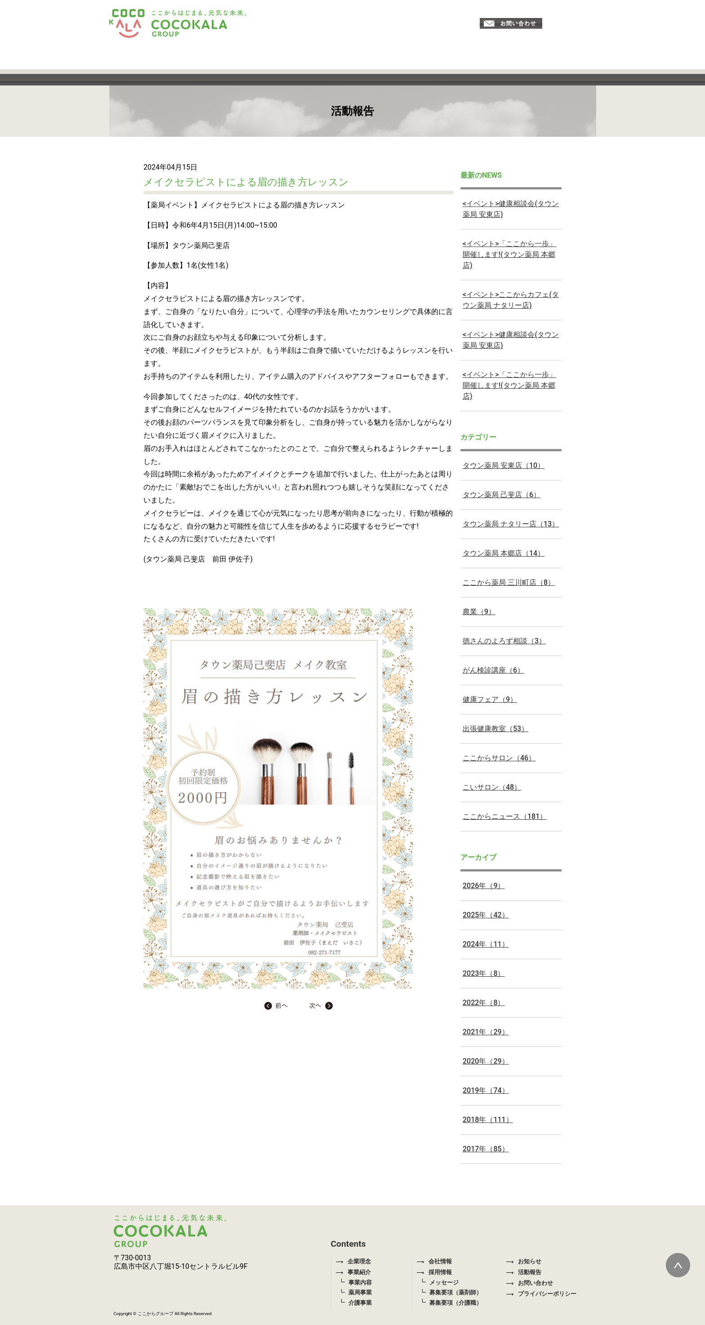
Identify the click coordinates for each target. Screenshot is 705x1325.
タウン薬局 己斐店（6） (501, 494)
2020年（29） (486, 1061)
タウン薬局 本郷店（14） (503, 553)
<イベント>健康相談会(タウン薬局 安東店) (511, 209)
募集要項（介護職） (455, 1302)
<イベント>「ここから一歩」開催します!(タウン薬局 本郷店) (509, 254)
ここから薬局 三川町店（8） (509, 582)
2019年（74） (486, 1090)
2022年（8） (483, 1002)
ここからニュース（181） (505, 816)
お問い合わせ (529, 1283)
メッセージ (444, 1282)
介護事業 (360, 1302)
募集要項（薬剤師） (455, 1292)
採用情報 (434, 1272)
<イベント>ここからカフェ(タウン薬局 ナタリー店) (511, 300)
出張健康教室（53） (495, 728)
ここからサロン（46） (499, 758)
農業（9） (479, 611)
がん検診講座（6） (493, 670)
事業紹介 (353, 1272)
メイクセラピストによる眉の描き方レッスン (246, 182)
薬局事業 (360, 1292)
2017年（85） (486, 1149)
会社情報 (434, 1261)
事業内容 (360, 1282)
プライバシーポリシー (541, 1293)
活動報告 (523, 1272)
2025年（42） (486, 915)
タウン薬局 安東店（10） (503, 465)
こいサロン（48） (492, 787)
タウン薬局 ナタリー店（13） (511, 524)
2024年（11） (486, 944)
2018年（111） (488, 1119)
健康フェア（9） (490, 699)
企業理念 (353, 1261)
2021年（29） (486, 1032)
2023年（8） (483, 973)
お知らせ (523, 1261)
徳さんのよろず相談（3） (504, 641)
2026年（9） (483, 885)
